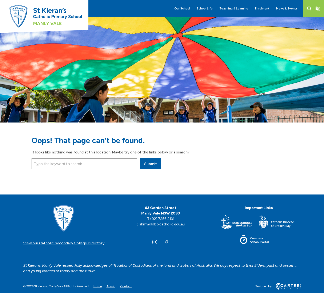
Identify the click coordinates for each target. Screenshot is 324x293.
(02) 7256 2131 (162, 218)
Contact (126, 286)
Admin (111, 286)
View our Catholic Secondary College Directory (63, 243)
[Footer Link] (240, 223)
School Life (205, 8)
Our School (182, 8)
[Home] (63, 218)
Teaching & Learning (233, 8)
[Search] (309, 8)
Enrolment (262, 8)
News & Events (286, 8)
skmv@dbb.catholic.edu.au (162, 224)
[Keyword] (84, 163)
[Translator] (317, 8)
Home (97, 286)
